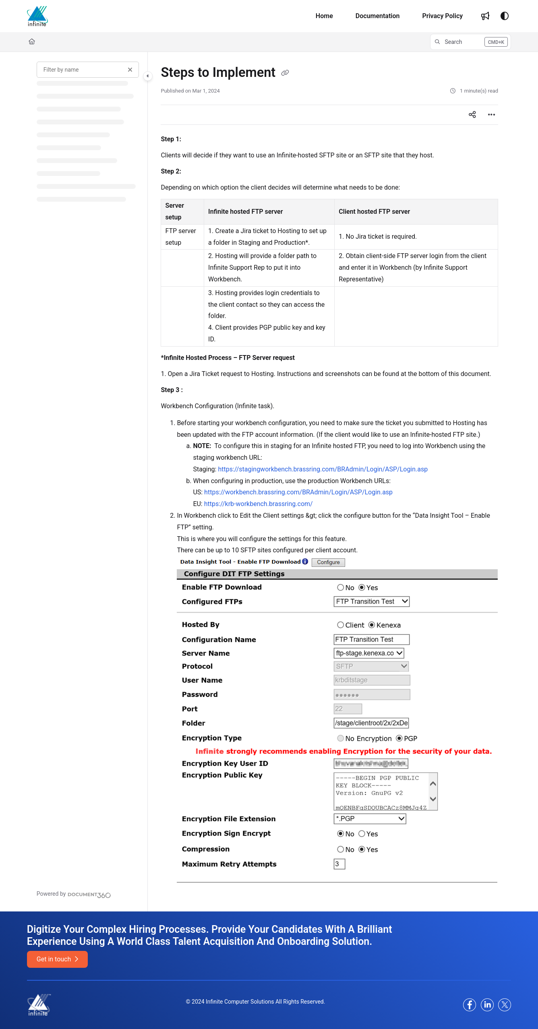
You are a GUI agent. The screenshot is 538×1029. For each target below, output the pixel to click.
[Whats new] (485, 16)
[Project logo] (37, 16)
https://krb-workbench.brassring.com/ (258, 504)
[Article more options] (491, 114)
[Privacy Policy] (442, 16)
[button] (470, 42)
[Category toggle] (148, 76)
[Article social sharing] (472, 114)
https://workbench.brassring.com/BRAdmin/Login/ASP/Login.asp (298, 492)
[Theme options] (504, 16)
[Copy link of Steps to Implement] (285, 73)
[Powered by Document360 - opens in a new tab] (74, 894)
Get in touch (57, 959)
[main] (329, 481)
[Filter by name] (88, 70)
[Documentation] (378, 16)
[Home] (324, 16)
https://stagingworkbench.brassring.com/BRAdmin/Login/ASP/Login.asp (323, 469)
